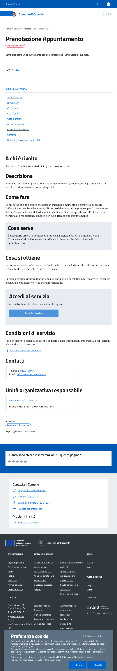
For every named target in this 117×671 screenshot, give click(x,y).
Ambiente (64, 567)
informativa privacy (52, 660)
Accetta (98, 665)
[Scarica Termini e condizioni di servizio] (23, 351)
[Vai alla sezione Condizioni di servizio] (58, 129)
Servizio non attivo (15, 45)
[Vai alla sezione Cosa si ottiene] (58, 119)
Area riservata (66, 628)
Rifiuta (79, 665)
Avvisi (89, 567)
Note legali (65, 614)
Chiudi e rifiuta (94, 636)
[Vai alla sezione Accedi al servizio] (58, 124)
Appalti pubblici (66, 580)
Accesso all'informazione (18, 425)
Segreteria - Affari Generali (23, 400)
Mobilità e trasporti (42, 571)
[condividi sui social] (13, 70)
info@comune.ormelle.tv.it (31, 374)
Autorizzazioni (40, 580)
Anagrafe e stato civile (44, 576)
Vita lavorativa (40, 567)
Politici (11, 576)
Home (8, 28)
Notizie (90, 562)
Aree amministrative (17, 567)
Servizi (17, 28)
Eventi (89, 589)
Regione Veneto (12, 4)
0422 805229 (17, 616)
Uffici (10, 571)
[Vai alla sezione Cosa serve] (58, 113)
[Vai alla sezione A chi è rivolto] (58, 97)
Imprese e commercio (70, 594)
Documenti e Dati (15, 589)
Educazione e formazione (71, 562)
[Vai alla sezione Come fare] (58, 108)
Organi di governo (16, 562)
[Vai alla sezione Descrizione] (58, 103)
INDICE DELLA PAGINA (58, 88)
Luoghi (89, 585)
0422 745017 (27, 370)
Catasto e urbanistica (43, 562)
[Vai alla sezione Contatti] (58, 135)
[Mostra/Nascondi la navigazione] (6, 13)
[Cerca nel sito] (110, 14)
